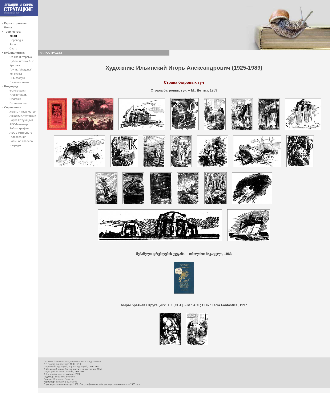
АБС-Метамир (18, 124)
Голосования (17, 136)
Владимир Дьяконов (66, 381)
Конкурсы (15, 73)
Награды (15, 145)
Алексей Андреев (55, 374)
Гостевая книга (19, 82)
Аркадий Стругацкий (22, 115)
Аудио (13, 44)
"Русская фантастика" (57, 364)
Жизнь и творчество (22, 111)
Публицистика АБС (21, 61)
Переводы (16, 40)
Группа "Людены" (20, 69)
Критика (14, 65)
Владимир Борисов (65, 376)
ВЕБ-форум (17, 78)
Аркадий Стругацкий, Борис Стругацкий (66, 366)
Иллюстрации (18, 94)
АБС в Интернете (20, 132)
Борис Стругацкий (21, 120)
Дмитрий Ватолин (55, 371)
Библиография (19, 128)
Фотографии (17, 90)
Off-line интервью (20, 56)
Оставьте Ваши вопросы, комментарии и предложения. (72, 361)
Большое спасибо (21, 141)
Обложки (15, 99)
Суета (13, 48)
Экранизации (18, 103)
